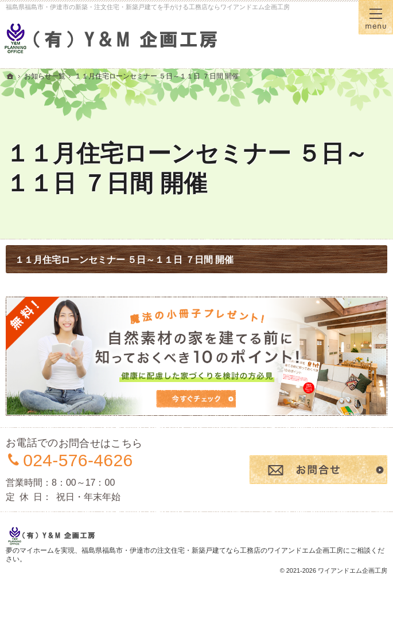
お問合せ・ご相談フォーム (318, 469)
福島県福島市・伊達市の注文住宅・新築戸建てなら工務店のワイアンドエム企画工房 (212, 550)
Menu (376, 17)
